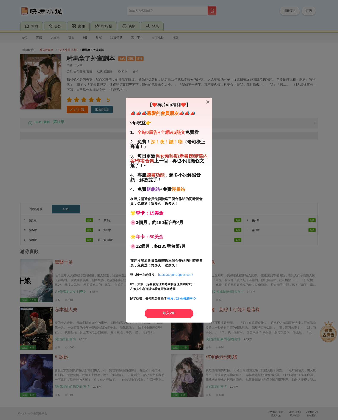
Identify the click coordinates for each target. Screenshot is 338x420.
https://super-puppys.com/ (175, 274)
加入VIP (169, 313)
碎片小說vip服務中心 (181, 298)
